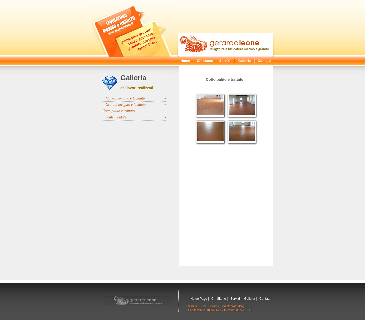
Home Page (198, 299)
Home (185, 61)
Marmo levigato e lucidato (125, 98)
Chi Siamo (218, 299)
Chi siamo (205, 61)
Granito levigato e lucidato (126, 105)
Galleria (244, 61)
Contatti (264, 61)
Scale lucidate (116, 117)
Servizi (224, 61)
